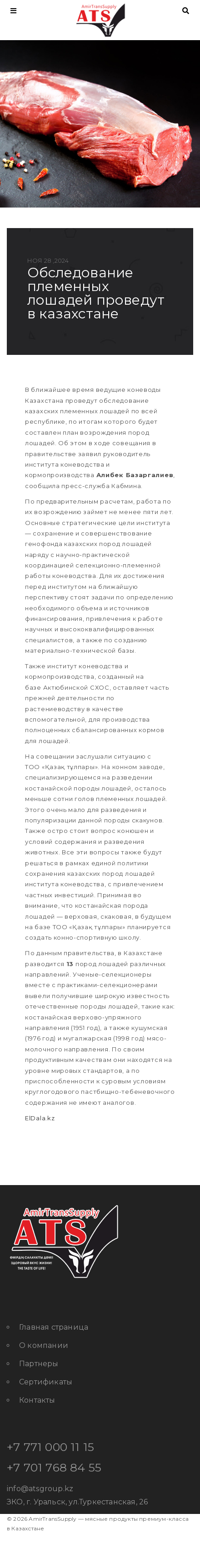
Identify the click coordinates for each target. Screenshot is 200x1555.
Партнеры (39, 1363)
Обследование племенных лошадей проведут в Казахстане (96, 293)
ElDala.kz (40, 1118)
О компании (43, 1345)
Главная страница (53, 1327)
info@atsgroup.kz (40, 1488)
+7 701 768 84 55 (54, 1467)
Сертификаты (45, 1382)
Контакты (37, 1400)
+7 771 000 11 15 (50, 1447)
